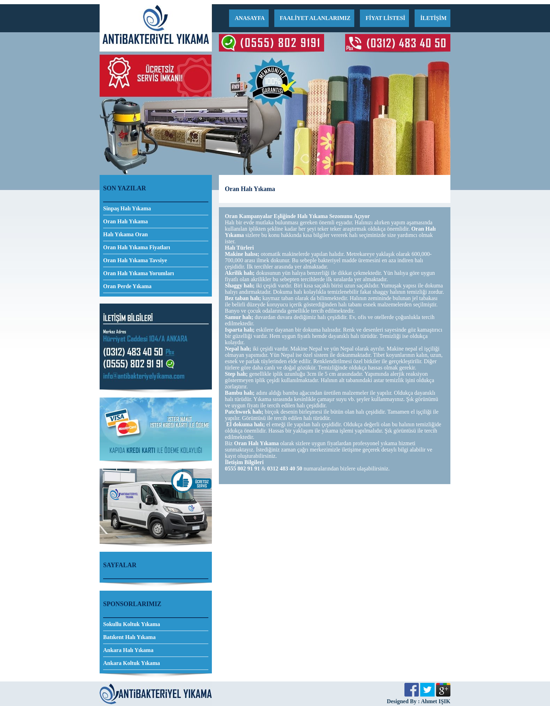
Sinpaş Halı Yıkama (127, 208)
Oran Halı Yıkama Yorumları (138, 273)
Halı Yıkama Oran (125, 234)
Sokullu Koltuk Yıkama (131, 624)
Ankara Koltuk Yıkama (131, 663)
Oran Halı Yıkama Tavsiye (135, 260)
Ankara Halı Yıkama (128, 650)
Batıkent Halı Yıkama (129, 637)
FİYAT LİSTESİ (385, 18)
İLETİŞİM (433, 18)
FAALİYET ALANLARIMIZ (315, 18)
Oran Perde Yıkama (127, 286)
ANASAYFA (249, 18)
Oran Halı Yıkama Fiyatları (136, 247)
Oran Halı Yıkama (125, 221)
